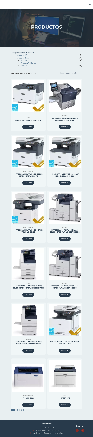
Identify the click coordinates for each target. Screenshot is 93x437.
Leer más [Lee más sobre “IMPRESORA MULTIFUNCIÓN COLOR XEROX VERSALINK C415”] (28, 183)
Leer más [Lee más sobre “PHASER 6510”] (64, 405)
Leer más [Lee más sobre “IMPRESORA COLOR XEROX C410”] (28, 127)
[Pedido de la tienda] (70, 73)
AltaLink (24, 60)
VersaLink (24, 66)
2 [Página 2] (17, 411)
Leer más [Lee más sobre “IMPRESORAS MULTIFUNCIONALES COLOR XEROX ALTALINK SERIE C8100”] (64, 239)
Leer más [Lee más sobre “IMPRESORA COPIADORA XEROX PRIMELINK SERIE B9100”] (64, 127)
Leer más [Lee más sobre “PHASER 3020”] (28, 405)
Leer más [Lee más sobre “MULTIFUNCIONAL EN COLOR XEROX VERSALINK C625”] (64, 351)
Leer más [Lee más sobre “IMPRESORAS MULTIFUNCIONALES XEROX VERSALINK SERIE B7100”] (28, 351)
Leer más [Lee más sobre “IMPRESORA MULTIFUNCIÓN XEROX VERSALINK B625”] (28, 239)
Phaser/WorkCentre (28, 63)
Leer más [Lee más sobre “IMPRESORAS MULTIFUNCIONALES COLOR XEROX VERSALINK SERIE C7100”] (28, 295)
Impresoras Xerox (22, 58)
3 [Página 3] (21, 411)
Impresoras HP (21, 55)
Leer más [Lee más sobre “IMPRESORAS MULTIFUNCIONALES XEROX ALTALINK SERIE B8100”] (64, 295)
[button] (89, 4)
